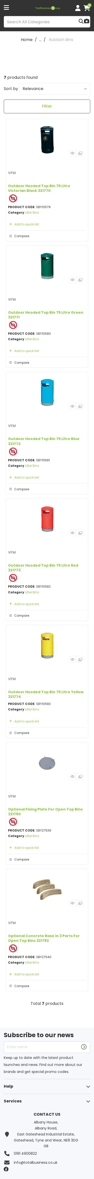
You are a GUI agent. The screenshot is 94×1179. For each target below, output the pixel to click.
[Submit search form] (81, 22)
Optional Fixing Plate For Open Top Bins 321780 (45, 812)
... (40, 40)
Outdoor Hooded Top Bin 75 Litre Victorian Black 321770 (39, 188)
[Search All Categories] (47, 22)
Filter (47, 106)
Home (27, 40)
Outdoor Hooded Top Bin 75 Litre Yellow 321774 (45, 694)
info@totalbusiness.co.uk (35, 1162)
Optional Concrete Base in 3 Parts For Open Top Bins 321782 (44, 938)
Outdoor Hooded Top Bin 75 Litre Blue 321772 (43, 441)
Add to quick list (23, 224)
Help (8, 1086)
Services (13, 1101)
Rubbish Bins (61, 40)
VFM (12, 172)
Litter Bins (32, 212)
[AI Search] (86, 22)
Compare (18, 236)
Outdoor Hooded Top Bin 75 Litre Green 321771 (45, 315)
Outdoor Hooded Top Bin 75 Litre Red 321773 (43, 568)
